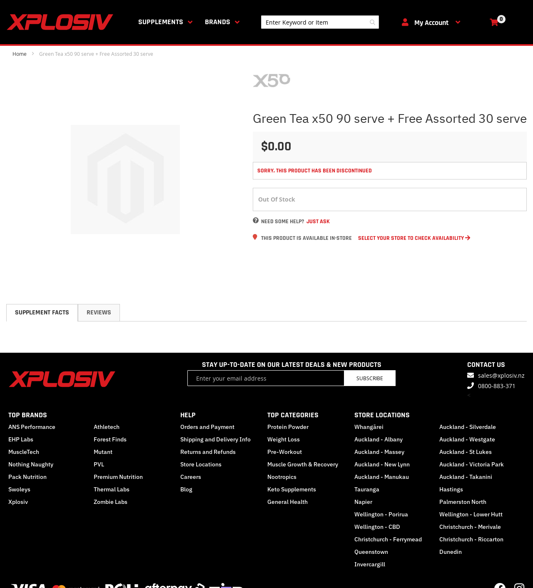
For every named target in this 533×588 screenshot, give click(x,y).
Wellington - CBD (377, 527)
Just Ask (318, 221)
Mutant (103, 452)
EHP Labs (20, 439)
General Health (287, 502)
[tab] (42, 312)
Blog (186, 489)
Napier (363, 502)
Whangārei (369, 427)
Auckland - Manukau (381, 477)
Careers (190, 477)
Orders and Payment (207, 427)
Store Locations (201, 464)
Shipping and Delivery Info (215, 439)
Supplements (160, 22)
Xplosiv (18, 502)
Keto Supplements (291, 489)
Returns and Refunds (208, 452)
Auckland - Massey (379, 452)
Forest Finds (110, 439)
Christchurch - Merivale (470, 527)
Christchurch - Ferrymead (388, 539)
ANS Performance (31, 427)
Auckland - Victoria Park (471, 464)
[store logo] (61, 22)
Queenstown (371, 552)
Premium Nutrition (118, 477)
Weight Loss (283, 439)
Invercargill (369, 564)
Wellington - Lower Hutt (471, 514)
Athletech (107, 427)
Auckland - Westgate (467, 439)
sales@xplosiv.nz (501, 375)
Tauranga (366, 489)
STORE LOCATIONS (382, 415)
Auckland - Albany (378, 439)
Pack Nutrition (27, 477)
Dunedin (450, 552)
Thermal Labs (112, 489)
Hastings (451, 489)
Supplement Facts (42, 312)
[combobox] (320, 22)
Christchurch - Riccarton (471, 539)
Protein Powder (288, 427)
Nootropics (281, 477)
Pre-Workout (284, 452)
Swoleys (19, 489)
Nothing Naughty (30, 464)
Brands (217, 22)
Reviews (99, 312)
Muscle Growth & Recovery (302, 464)
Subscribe (369, 378)
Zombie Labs (110, 502)
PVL (99, 464)
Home (19, 53)
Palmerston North (462, 502)
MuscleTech (23, 452)
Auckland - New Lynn (382, 464)
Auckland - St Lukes (465, 452)
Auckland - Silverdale (467, 427)
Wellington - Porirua (381, 514)
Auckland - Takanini (465, 477)
